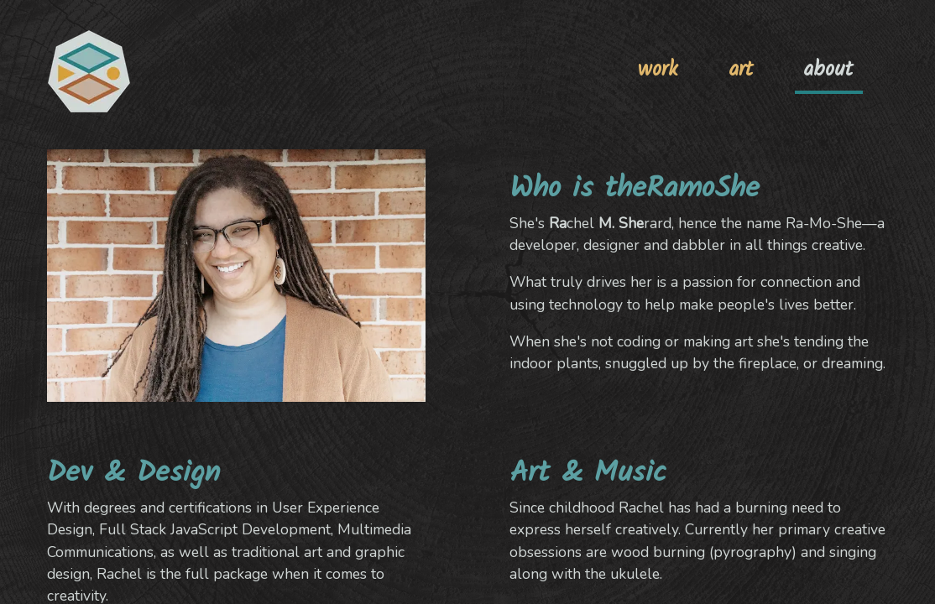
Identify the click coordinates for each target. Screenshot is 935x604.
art (741, 70)
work (658, 70)
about (828, 70)
